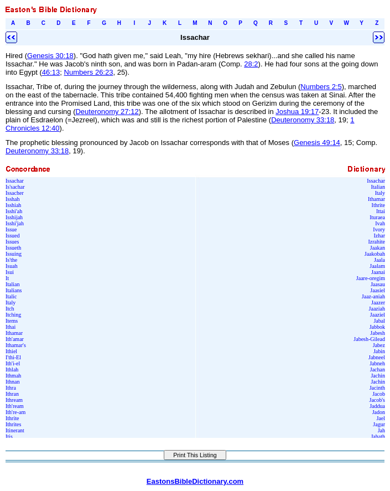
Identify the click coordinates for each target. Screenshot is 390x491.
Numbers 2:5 (320, 86)
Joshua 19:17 (297, 111)
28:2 (251, 64)
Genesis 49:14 (317, 142)
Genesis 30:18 (50, 55)
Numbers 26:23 (88, 72)
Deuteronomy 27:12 (106, 111)
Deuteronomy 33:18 (302, 120)
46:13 (51, 72)
